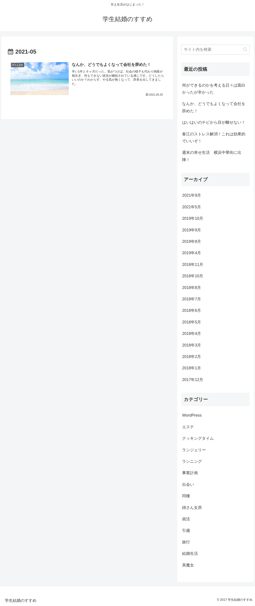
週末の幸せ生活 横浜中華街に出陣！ (211, 156)
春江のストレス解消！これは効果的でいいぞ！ (213, 137)
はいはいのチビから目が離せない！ (213, 122)
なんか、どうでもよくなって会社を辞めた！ (213, 107)
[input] (215, 49)
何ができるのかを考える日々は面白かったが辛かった (213, 88)
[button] (245, 49)
